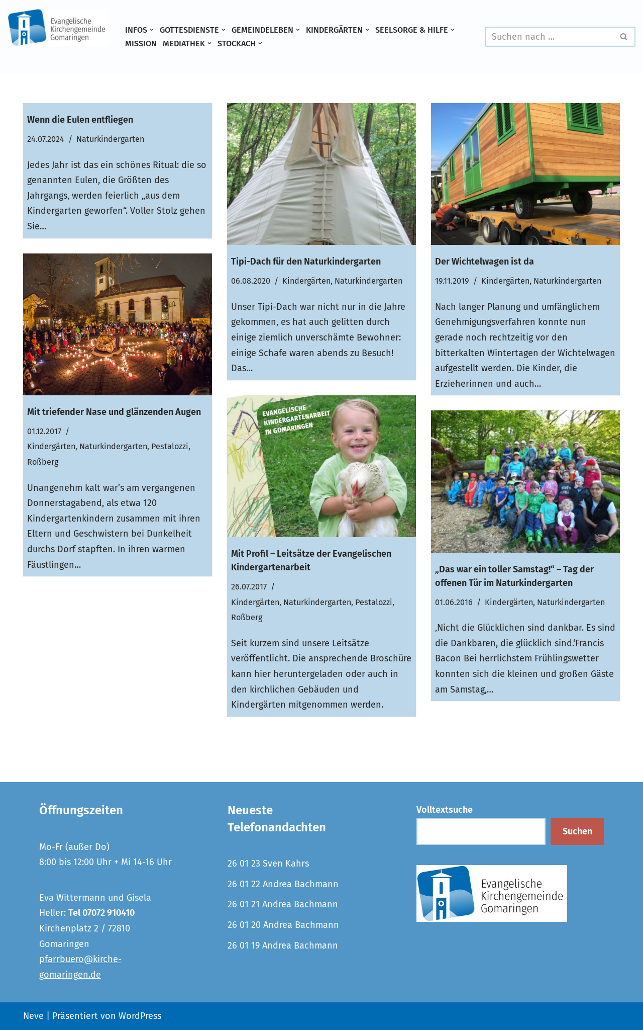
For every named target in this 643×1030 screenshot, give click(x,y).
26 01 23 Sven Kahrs (268, 863)
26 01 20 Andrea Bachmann (283, 924)
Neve (33, 1015)
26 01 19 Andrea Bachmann (283, 945)
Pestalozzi (169, 446)
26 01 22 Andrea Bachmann (283, 884)
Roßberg (42, 462)
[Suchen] (549, 37)
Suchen (577, 831)
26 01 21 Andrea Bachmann (283, 904)
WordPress (140, 1015)
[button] (152, 30)
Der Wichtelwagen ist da (484, 261)
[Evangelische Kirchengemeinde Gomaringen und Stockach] (58, 27)
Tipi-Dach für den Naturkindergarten (306, 261)
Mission (141, 43)
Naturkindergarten (110, 139)
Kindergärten (306, 281)
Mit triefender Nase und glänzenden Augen (114, 411)
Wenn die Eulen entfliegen (80, 119)
